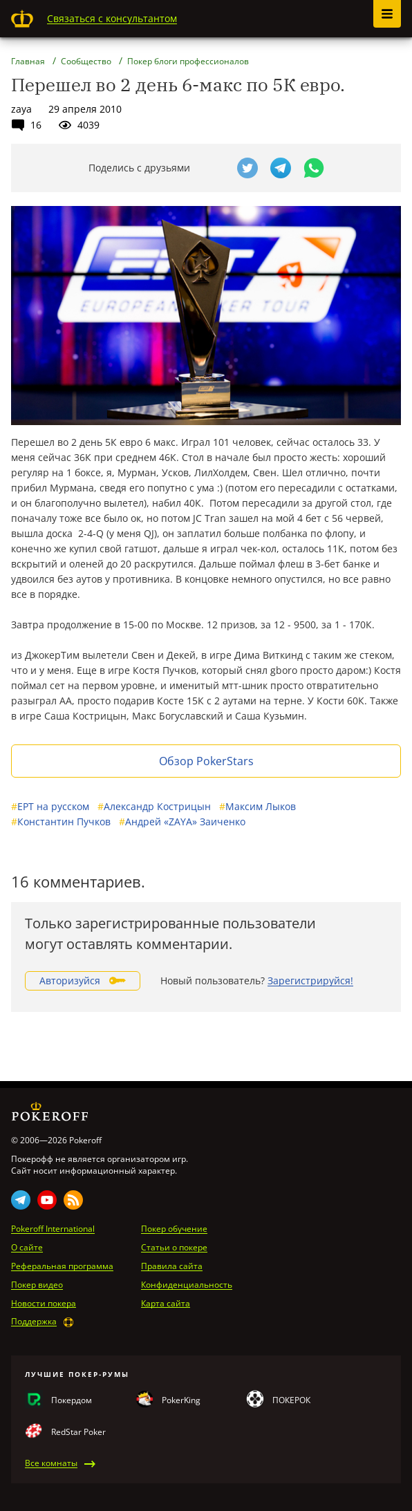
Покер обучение (174, 1229)
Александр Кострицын (154, 806)
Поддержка (34, 1321)
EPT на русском (50, 806)
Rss (73, 1200)
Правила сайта (172, 1266)
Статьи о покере (174, 1247)
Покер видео (37, 1285)
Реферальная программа (62, 1266)
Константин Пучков (61, 821)
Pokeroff (22, 19)
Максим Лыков (257, 806)
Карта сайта (165, 1303)
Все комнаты (51, 1463)
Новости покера (43, 1303)
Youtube (47, 1200)
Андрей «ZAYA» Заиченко (182, 821)
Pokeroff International (53, 1229)
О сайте (27, 1247)
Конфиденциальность (186, 1285)
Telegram (20, 1200)
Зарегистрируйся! (310, 980)
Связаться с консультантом (112, 18)
